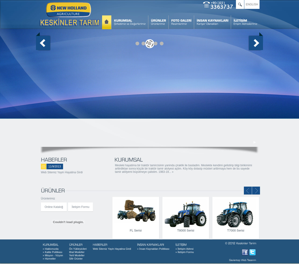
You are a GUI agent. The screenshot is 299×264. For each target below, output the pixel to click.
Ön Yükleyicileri (78, 248)
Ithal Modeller (77, 252)
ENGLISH (252, 4)
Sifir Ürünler (76, 258)
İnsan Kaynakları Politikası (153, 248)
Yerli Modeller (77, 255)
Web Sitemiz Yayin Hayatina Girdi (62, 172)
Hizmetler (49, 258)
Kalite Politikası (52, 252)
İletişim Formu (80, 207)
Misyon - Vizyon (53, 255)
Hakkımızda (50, 248)
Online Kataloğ (54, 207)
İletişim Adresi (184, 248)
